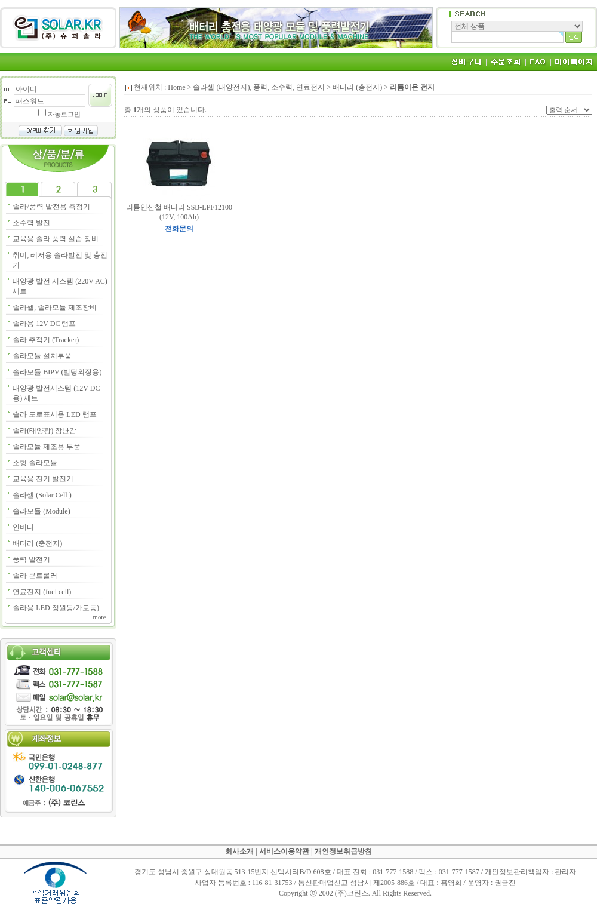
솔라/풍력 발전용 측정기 (51, 206)
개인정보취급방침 (343, 851)
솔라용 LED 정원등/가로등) (56, 608)
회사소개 (239, 851)
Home (176, 87)
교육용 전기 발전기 (43, 479)
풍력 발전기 (31, 559)
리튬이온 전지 (412, 87)
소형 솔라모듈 (35, 463)
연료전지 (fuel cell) (42, 592)
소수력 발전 (31, 223)
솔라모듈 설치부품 (42, 356)
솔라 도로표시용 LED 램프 (54, 414)
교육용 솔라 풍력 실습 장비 (56, 239)
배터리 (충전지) (37, 543)
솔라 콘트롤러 (35, 575)
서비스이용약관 (284, 851)
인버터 (23, 527)
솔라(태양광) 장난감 (44, 430)
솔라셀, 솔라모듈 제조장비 (55, 307)
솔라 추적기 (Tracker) (46, 340)
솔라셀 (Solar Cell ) (42, 495)
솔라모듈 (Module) (41, 511)
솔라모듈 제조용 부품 (47, 446)
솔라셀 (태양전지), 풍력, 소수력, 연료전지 (259, 87)
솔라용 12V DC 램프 (44, 323)
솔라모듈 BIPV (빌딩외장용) (57, 372)
